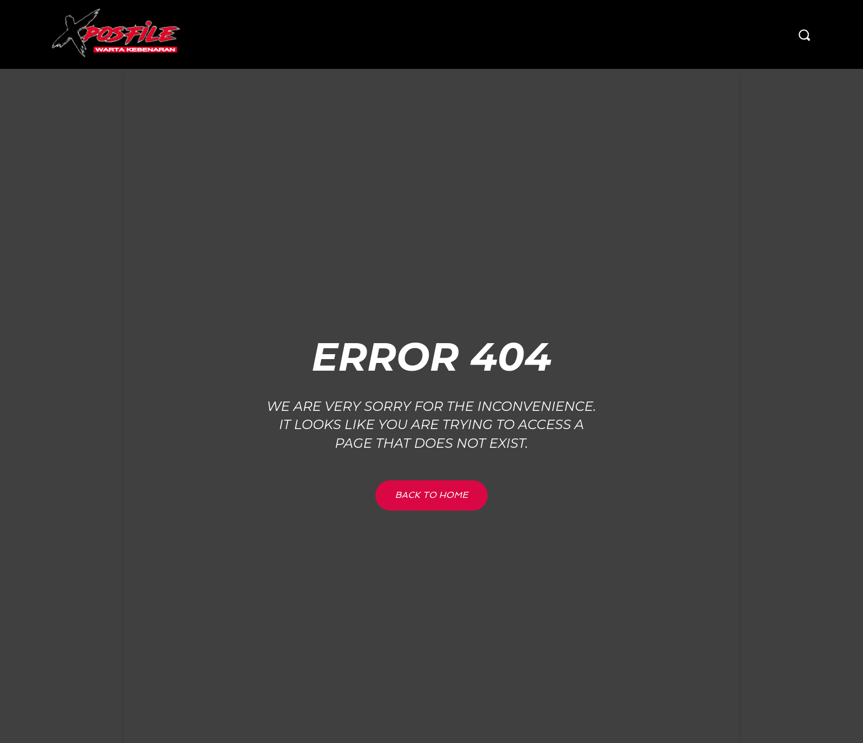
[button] (804, 34)
